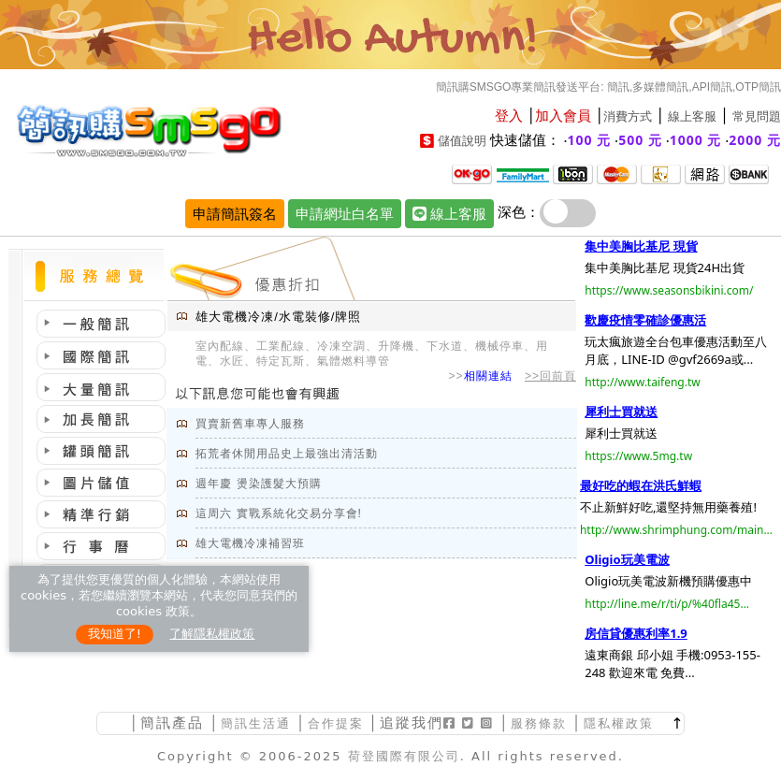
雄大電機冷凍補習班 (250, 543)
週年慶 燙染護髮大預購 (258, 483)
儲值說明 (462, 141)
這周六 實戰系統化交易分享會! (278, 513)
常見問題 (756, 116)
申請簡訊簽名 (235, 213)
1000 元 (696, 140)
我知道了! (114, 634)
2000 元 (755, 140)
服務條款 (539, 723)
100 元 (590, 140)
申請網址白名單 (345, 213)
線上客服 (692, 116)
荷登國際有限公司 (404, 756)
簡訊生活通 (256, 723)
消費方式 (627, 116)
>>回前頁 (550, 376)
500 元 (640, 140)
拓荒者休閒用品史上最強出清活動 (286, 453)
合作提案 (336, 723)
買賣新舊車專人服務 (250, 423)
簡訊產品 (172, 722)
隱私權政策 (619, 723)
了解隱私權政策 (211, 634)
